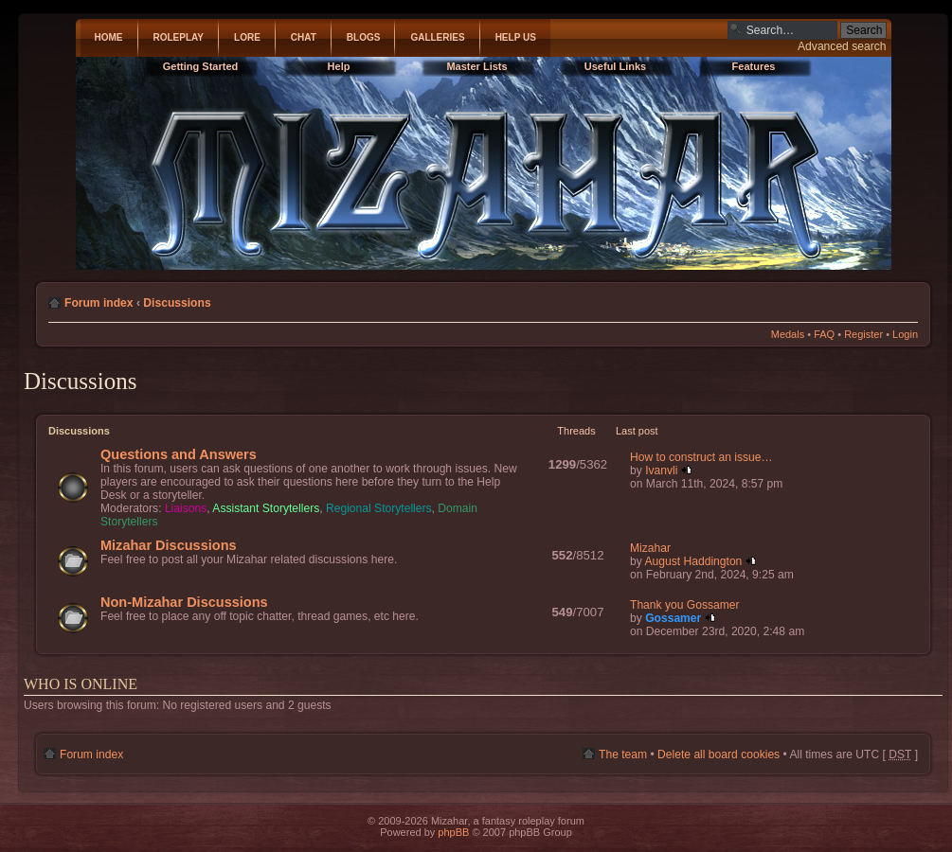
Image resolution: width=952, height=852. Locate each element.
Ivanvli (661, 470)
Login (905, 334)
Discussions (176, 303)
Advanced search (842, 46)
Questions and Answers (178, 454)
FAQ (824, 334)
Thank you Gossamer (685, 605)
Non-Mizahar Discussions (184, 602)
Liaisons (186, 508)
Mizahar (650, 548)
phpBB (453, 832)
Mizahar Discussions (168, 545)
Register (863, 334)
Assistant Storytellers (265, 508)
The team (623, 754)
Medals (787, 334)
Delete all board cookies (718, 754)
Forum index (99, 303)
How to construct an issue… (701, 457)
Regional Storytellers (379, 508)
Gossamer (673, 618)
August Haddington (693, 561)
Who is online (80, 684)
